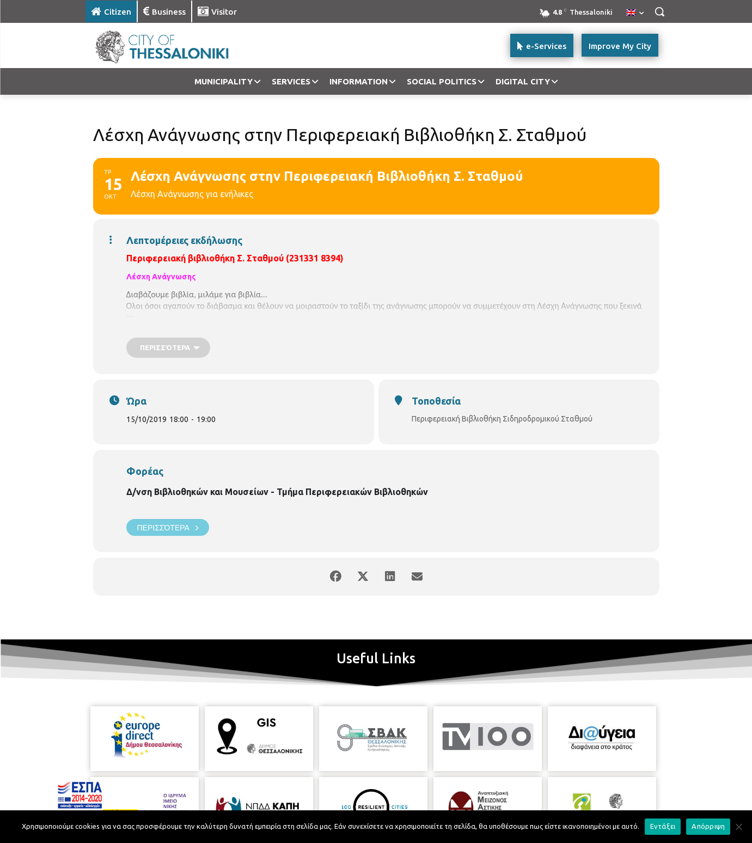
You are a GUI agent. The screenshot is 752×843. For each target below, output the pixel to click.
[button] (659, 11)
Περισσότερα (167, 527)
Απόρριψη (708, 826)
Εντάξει (663, 826)
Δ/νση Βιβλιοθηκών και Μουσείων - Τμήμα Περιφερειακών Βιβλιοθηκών (277, 492)
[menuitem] (634, 13)
